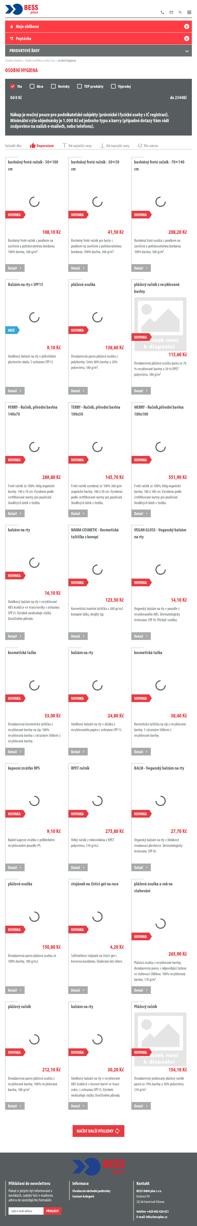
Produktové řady (24, 50)
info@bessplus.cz (156, 1216)
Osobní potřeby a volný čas (40, 60)
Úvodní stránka (13, 60)
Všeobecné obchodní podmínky (91, 1191)
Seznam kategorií (83, 1196)
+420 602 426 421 (158, 1211)
